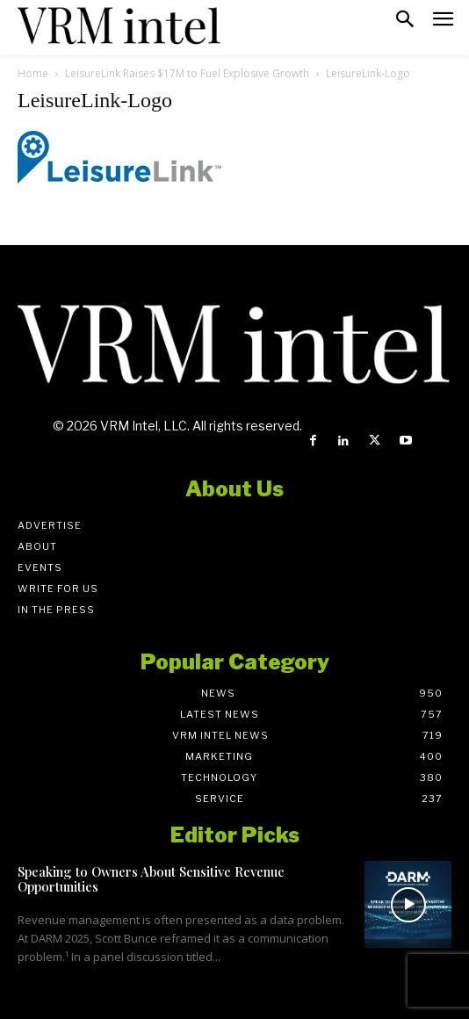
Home (33, 73)
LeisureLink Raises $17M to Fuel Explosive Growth (187, 73)
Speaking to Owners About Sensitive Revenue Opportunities (151, 879)
